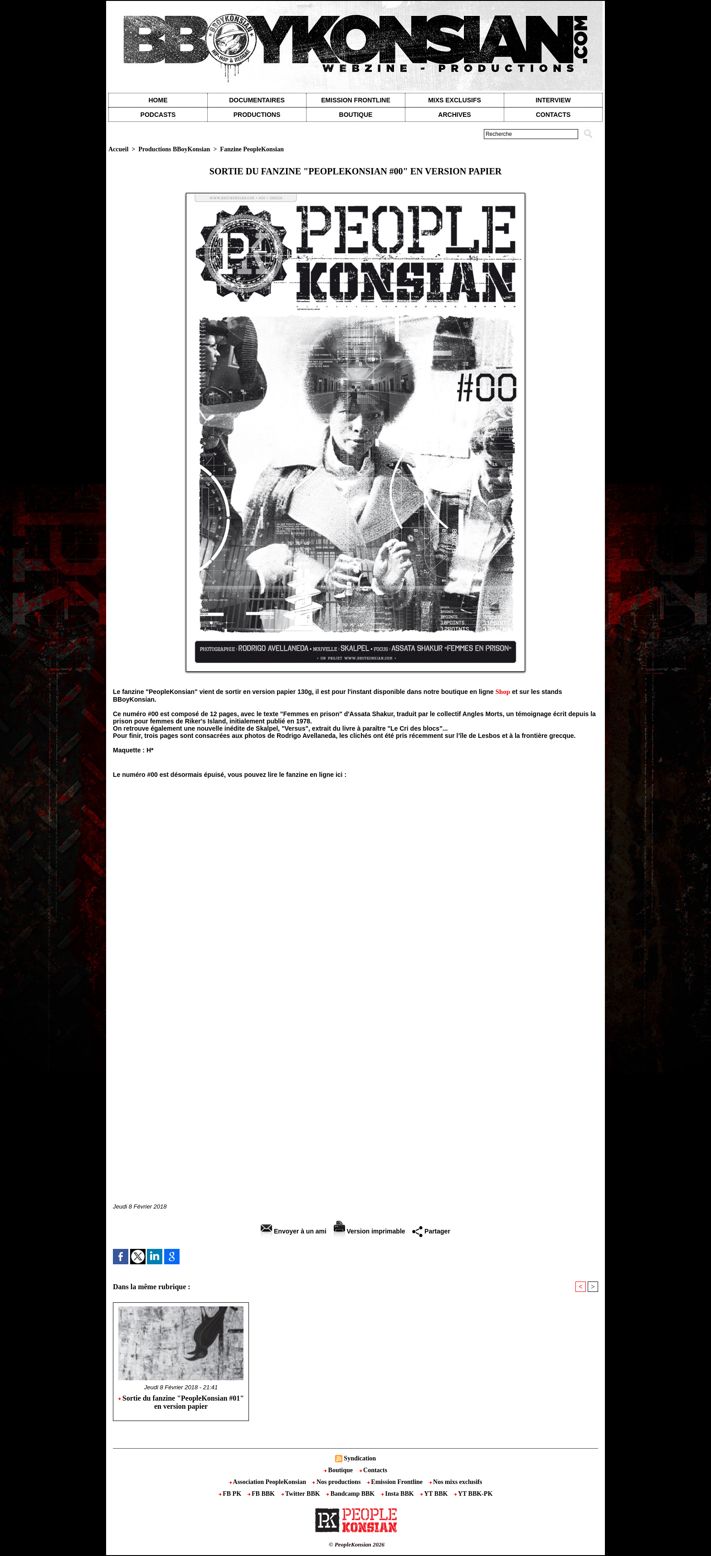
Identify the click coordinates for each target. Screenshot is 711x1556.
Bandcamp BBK (351, 1493)
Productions (257, 114)
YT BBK (434, 1493)
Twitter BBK (301, 1493)
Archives (454, 114)
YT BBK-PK (473, 1493)
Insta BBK (398, 1493)
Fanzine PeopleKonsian (251, 149)
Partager (431, 1231)
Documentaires (257, 100)
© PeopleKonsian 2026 (357, 1544)
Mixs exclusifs (454, 100)
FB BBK (262, 1493)
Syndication (360, 1458)
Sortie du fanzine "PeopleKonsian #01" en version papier (181, 1402)
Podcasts (158, 114)
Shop (503, 691)
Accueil (118, 149)
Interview (553, 100)
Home (158, 100)
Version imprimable (369, 1231)
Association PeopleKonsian (268, 1482)
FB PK (231, 1493)
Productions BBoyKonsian (174, 149)
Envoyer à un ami (293, 1231)
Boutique (356, 114)
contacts (553, 114)
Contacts (373, 1470)
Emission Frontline (355, 100)
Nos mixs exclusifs (455, 1482)
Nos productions (337, 1482)
